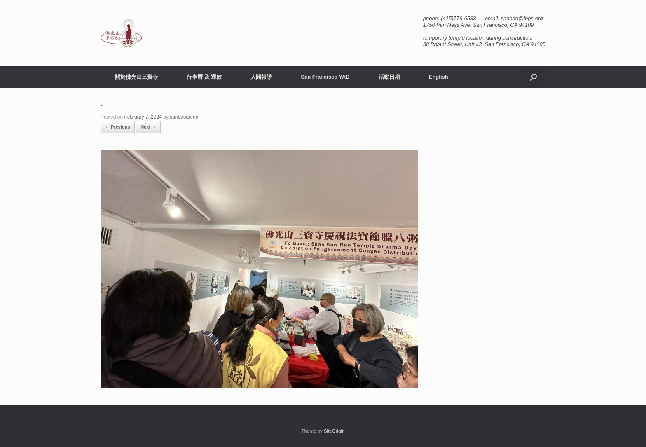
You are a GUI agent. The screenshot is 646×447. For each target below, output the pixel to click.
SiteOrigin (334, 430)
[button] (533, 77)
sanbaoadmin (184, 117)
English (438, 77)
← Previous (117, 126)
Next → (148, 126)
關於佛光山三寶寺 (136, 77)
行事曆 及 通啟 (204, 77)
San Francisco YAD (325, 77)
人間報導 (261, 77)
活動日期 (389, 77)
